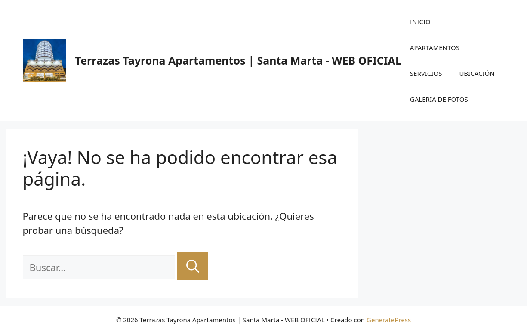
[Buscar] (192, 266)
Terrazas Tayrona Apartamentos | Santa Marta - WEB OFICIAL (238, 60)
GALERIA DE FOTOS (439, 99)
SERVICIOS (426, 73)
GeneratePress (389, 319)
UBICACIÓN (476, 73)
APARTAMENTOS (434, 47)
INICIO (420, 21)
